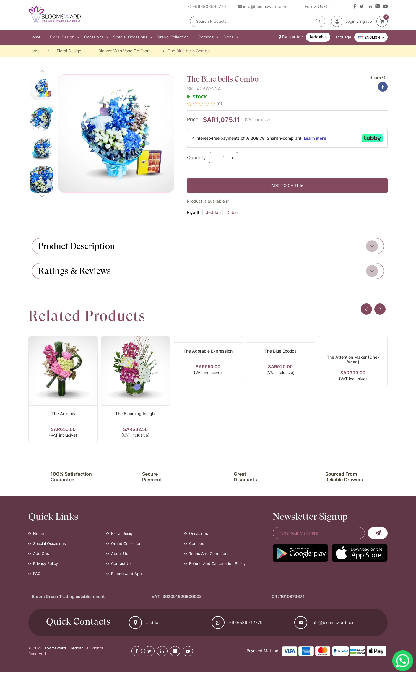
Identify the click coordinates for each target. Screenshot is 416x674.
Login (350, 21)
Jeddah (213, 214)
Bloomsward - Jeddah (63, 650)
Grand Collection (168, 37)
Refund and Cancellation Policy (217, 566)
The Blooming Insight (135, 415)
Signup (365, 21)
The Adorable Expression (208, 352)
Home (34, 37)
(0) (219, 104)
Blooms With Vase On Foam (124, 51)
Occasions (91, 37)
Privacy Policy (45, 566)
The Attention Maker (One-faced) (353, 361)
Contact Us (121, 566)
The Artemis (63, 415)
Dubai (232, 214)
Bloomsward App (126, 576)
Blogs (222, 37)
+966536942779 (246, 625)
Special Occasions (126, 37)
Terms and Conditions (209, 556)
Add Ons (41, 556)
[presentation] (365, 311)
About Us (120, 556)
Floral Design (60, 37)
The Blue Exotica (280, 352)
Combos (200, 37)
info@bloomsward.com (334, 625)
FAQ (37, 576)
